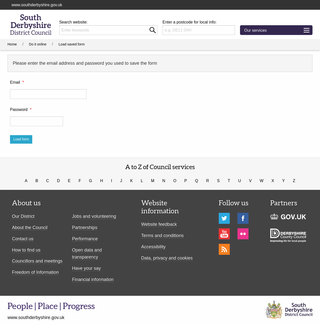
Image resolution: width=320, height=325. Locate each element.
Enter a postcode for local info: (189, 22)
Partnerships (84, 227)
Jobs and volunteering (94, 216)
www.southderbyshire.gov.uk (37, 5)
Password (21, 109)
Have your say (86, 268)
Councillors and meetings (37, 261)
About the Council (30, 227)
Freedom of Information (35, 272)
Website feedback (159, 224)
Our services (259, 31)
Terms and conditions (162, 235)
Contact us (23, 238)
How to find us (26, 250)
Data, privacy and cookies (167, 258)
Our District (23, 216)
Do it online (37, 44)
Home (12, 44)
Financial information (93, 279)
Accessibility (153, 246)
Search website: (73, 22)
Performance (85, 238)
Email (17, 82)
